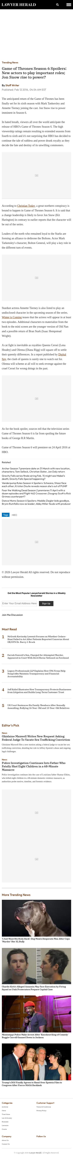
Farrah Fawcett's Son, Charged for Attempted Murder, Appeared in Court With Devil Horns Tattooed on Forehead (38, 656)
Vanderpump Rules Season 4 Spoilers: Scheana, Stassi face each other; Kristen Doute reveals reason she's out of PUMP (34, 484)
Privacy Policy (41, 1111)
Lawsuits (5, 1125)
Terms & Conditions (43, 1107)
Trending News (10, 62)
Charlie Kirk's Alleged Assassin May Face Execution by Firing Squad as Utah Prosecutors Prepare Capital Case (34, 988)
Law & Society (7, 1118)
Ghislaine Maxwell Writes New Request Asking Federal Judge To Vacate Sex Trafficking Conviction (36, 738)
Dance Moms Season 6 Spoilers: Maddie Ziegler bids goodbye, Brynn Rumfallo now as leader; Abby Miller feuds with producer (36, 502)
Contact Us (6, 1144)
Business (5, 1122)
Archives (5, 1107)
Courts (4, 1129)
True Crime (6, 1114)
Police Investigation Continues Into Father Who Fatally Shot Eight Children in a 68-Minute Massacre (33, 766)
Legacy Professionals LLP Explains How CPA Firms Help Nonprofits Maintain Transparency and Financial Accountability (36, 673)
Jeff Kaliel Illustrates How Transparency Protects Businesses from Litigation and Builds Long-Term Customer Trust (39, 691)
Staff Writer (12, 85)
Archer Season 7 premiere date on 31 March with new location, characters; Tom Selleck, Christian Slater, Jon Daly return (36, 470)
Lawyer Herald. (35, 1153)
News (4, 733)
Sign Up (46, 603)
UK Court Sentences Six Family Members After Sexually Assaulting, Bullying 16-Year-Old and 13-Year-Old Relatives (38, 706)
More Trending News (16, 895)
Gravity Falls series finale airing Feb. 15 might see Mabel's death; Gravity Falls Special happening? (33, 477)
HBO (14, 514)
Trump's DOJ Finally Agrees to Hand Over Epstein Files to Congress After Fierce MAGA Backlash (32, 1084)
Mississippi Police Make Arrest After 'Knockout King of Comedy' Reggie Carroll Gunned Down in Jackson (35, 1036)
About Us (5, 1140)
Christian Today (26, 205)
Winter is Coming (12, 317)
